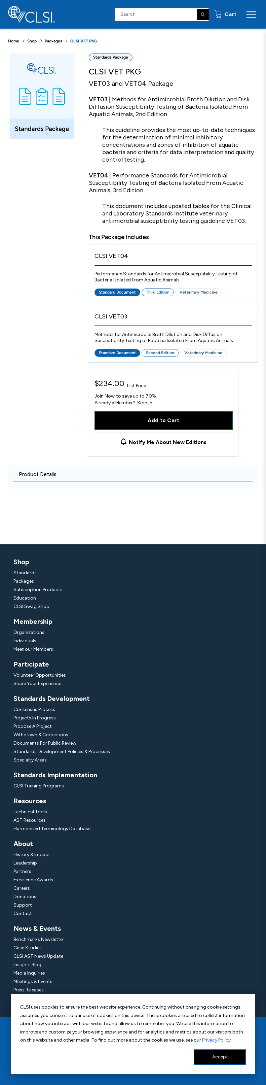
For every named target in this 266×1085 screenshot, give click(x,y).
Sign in (144, 403)
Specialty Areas (30, 760)
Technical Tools (30, 812)
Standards (25, 573)
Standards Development (51, 698)
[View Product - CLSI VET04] (173, 258)
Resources (29, 801)
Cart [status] (229, 14)
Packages (53, 41)
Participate (31, 664)
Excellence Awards (33, 880)
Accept (220, 1057)
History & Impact (31, 854)
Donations (24, 897)
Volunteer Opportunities (39, 675)
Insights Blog (27, 965)
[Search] (203, 14)
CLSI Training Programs (38, 786)
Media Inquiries (29, 973)
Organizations (28, 632)
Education (24, 598)
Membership (32, 621)
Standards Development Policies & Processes (61, 751)
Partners (22, 871)
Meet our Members (33, 649)
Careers (21, 888)
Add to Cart (164, 420)
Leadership (25, 863)
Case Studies (27, 948)
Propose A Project (32, 726)
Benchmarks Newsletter (38, 939)
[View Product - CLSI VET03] (173, 318)
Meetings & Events (32, 981)
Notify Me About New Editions (167, 442)
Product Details (37, 474)
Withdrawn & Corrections (40, 735)
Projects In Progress (34, 718)
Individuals (24, 641)
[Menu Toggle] (251, 14)
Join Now (104, 396)
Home (13, 41)
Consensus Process (34, 709)
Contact (22, 913)
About (23, 844)
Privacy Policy (216, 1040)
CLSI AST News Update (38, 956)
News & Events (37, 928)
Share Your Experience (37, 683)
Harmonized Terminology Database (51, 829)
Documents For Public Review (44, 743)
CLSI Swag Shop (31, 606)
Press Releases (28, 990)
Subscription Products (38, 589)
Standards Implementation (55, 775)
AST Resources (29, 820)
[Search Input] (162, 14)
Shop (32, 41)
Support (22, 905)
